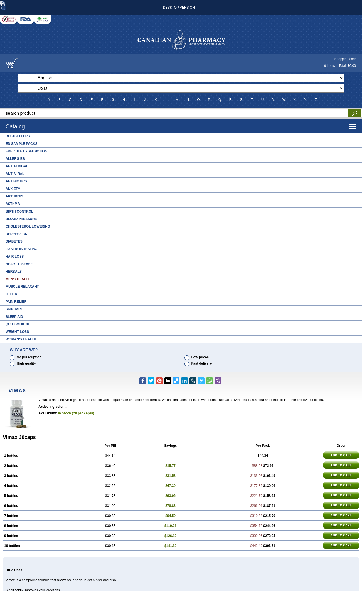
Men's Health (18, 279)
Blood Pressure (21, 219)
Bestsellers (18, 136)
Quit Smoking (18, 324)
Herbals (14, 271)
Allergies (15, 159)
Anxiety (13, 189)
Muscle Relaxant (22, 287)
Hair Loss (15, 256)
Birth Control (19, 211)
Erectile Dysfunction (26, 151)
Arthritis (14, 196)
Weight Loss (17, 332)
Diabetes (14, 241)
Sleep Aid (14, 317)
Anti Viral (15, 174)
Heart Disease (19, 264)
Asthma (13, 204)
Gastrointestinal (23, 249)
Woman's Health (21, 339)
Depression (17, 234)
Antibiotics (16, 181)
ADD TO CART (341, 455)
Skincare (14, 309)
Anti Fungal (17, 166)
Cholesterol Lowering (28, 226)
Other (11, 294)
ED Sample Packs (21, 144)
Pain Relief (16, 302)
